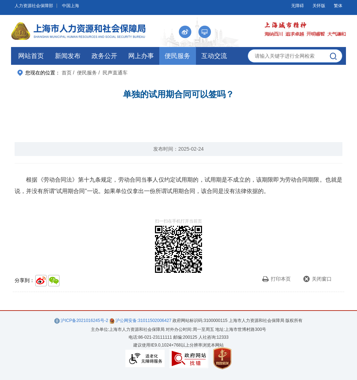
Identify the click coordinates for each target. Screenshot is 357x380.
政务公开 (104, 55)
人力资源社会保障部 (34, 6)
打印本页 (276, 279)
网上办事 (141, 55)
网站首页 (31, 55)
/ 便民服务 (85, 73)
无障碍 (297, 6)
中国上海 (70, 6)
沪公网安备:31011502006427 (140, 320)
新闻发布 (68, 55)
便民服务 (177, 55)
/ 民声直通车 (113, 73)
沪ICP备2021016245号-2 (81, 320)
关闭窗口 (317, 279)
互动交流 (214, 55)
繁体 (338, 6)
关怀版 (318, 6)
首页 (67, 73)
